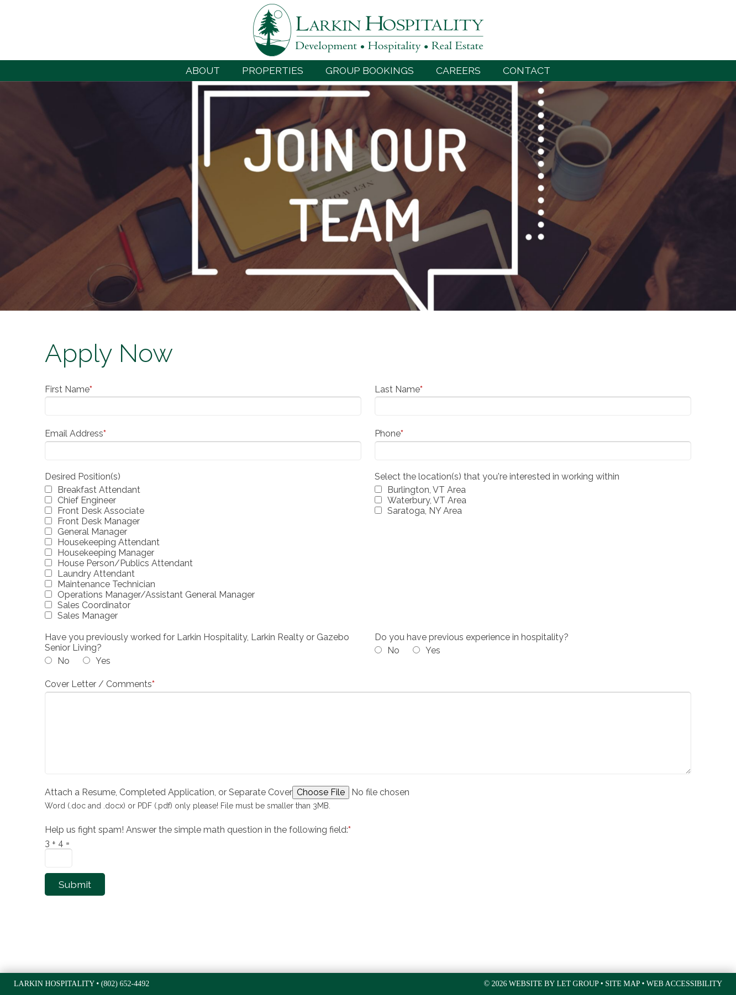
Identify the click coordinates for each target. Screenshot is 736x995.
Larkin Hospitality (368, 30)
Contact (526, 70)
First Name (68, 389)
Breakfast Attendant (98, 490)
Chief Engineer (86, 500)
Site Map (622, 984)
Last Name (399, 389)
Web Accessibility (684, 984)
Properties (272, 70)
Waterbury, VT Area (426, 500)
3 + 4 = (57, 843)
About (203, 70)
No (63, 661)
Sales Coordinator (93, 605)
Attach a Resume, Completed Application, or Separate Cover (168, 792)
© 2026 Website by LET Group (540, 984)
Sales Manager (87, 615)
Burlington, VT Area (426, 490)
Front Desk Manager (98, 521)
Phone (389, 433)
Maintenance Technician (106, 584)
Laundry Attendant (96, 573)
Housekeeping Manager (105, 552)
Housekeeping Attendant (108, 542)
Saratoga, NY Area (424, 511)
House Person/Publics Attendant (125, 563)
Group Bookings (369, 70)
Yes (103, 661)
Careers (458, 70)
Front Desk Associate (100, 511)
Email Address (75, 433)
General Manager (92, 531)
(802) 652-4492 (125, 984)
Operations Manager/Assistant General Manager (156, 594)
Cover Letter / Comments (100, 684)
